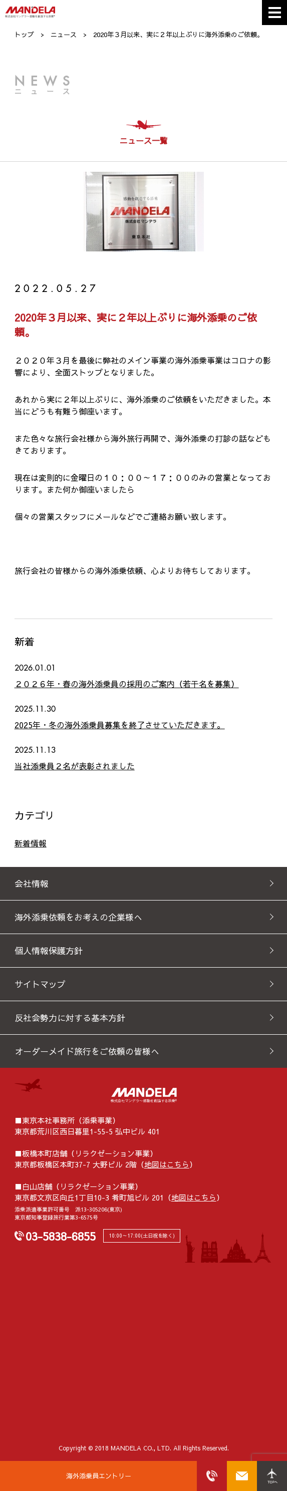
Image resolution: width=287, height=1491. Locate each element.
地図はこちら (166, 1164)
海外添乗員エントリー (98, 1475)
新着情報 (31, 842)
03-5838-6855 (61, 1236)
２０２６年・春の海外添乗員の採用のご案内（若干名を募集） (127, 683)
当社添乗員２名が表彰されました (75, 765)
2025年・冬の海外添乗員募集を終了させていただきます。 (120, 724)
